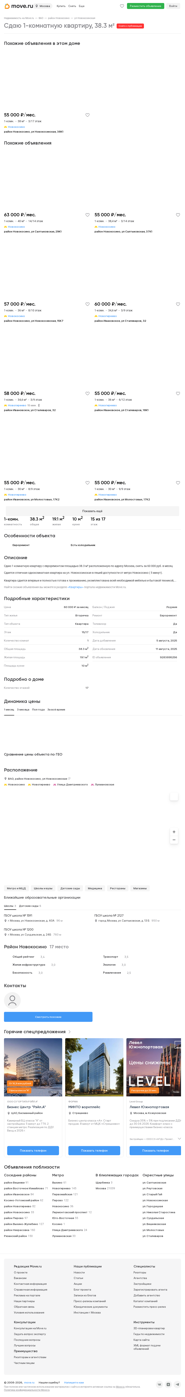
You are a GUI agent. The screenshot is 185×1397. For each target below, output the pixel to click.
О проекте (21, 1270)
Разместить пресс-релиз (150, 1305)
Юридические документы (91, 1305)
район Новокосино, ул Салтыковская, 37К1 (123, 231)
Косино (57, 1222)
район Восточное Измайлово (24, 1186)
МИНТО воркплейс (84, 1105)
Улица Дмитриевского (72, 782)
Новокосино (16, 782)
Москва (101, 1186)
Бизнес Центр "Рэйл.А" (26, 1105)
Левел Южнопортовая (149, 1105)
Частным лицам (24, 1361)
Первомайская (62, 1192)
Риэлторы (140, 1270)
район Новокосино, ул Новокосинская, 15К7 (33, 320)
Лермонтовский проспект (70, 1210)
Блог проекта (82, 1287)
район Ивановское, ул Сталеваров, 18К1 (121, 410)
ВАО (41, 18)
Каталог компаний (145, 1299)
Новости (79, 1270)
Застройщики (142, 1282)
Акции (78, 1282)
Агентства (140, 1276)
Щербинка (103, 1180)
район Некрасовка (16, 1228)
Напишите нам (74, 1380)
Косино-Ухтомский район (21, 1198)
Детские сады (70, 886)
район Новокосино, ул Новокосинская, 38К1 (33, 131)
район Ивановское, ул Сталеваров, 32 (120, 320)
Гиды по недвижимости (149, 1332)
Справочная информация (30, 1287)
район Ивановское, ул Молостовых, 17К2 (31, 499)
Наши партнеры (24, 1299)
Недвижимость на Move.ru (19, 18)
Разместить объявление (145, 6)
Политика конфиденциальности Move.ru (27, 1388)
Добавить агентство (147, 1293)
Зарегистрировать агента (150, 1287)
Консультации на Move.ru (30, 1326)
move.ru (29, 1380)
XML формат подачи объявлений (147, 1345)
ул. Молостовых (153, 1228)
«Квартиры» (76, 585)
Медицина (95, 886)
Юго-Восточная (63, 1216)
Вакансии (20, 1276)
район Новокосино (59, 18)
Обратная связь (24, 1305)
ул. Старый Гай (152, 1192)
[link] (19, 18)
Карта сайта (142, 1338)
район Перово (14, 1216)
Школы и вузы (43, 886)
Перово (57, 1198)
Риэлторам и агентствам (30, 1355)
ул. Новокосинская (155, 1198)
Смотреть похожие (48, 1015)
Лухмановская (104, 782)
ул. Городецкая (153, 1204)
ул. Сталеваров (153, 1234)
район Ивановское (17, 1192)
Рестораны (117, 886)
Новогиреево (41, 782)
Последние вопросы (27, 1338)
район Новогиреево (17, 1204)
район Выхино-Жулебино (21, 1222)
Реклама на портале (27, 1293)
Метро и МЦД (16, 886)
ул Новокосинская (84, 18)
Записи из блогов (85, 1293)
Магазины (140, 886)
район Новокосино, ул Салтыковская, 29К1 (33, 231)
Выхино (57, 1180)
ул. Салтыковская (154, 1180)
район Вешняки (14, 1180)
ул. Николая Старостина (159, 1210)
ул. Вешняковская (154, 1222)
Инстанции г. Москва (87, 1310)
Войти (173, 6)
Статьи (78, 1276)
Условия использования (29, 1310)
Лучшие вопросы (24, 1343)
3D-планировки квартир (149, 1326)
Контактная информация (30, 1282)
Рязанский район (15, 1234)
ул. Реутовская (152, 1186)
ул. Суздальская (153, 1216)
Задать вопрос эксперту (30, 1332)
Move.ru (120, 1385)
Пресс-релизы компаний (90, 1299)
